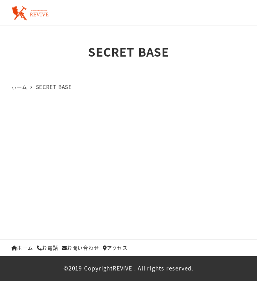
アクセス (115, 247)
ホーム (22, 247)
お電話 (47, 247)
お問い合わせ (80, 247)
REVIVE (122, 268)
